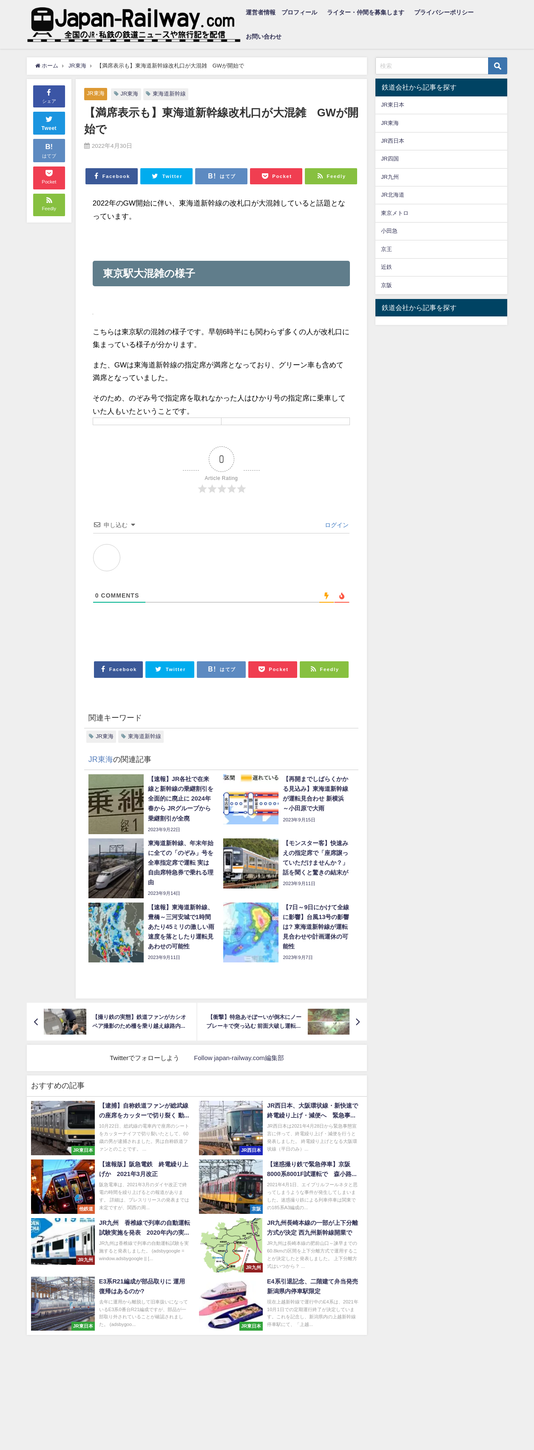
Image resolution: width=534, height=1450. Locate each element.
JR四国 (390, 158)
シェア (49, 95)
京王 (386, 249)
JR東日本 (392, 104)
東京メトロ (395, 213)
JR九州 (390, 177)
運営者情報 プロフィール (281, 12)
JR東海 (96, 93)
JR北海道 (392, 194)
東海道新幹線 (169, 93)
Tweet (49, 122)
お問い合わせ (263, 36)
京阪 (386, 285)
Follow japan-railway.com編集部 (239, 1058)
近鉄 (386, 267)
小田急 (389, 231)
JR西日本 (392, 141)
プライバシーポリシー (444, 12)
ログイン (336, 525)
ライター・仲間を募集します (365, 12)
